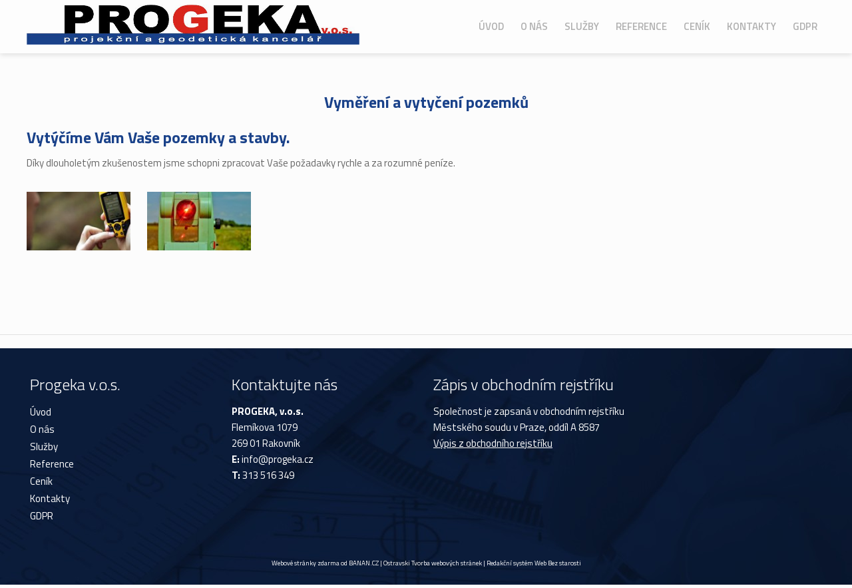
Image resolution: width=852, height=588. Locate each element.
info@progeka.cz (278, 459)
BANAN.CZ (364, 563)
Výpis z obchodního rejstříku (492, 443)
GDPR (805, 26)
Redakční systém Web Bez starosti (534, 563)
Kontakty (751, 26)
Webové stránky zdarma (305, 563)
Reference (641, 26)
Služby (581, 26)
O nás (534, 26)
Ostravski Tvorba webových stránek (432, 563)
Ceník (697, 26)
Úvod (491, 26)
